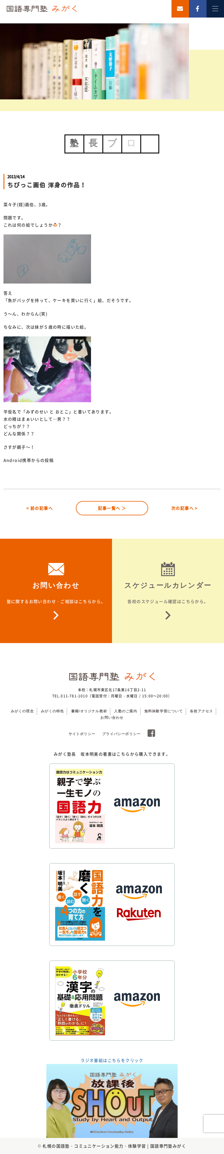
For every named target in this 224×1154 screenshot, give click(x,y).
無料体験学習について (163, 711)
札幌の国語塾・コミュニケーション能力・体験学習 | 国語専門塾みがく (114, 1146)
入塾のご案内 (125, 711)
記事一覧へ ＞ (112, 508)
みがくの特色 (52, 711)
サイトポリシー (82, 734)
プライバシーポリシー (121, 734)
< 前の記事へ (39, 508)
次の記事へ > (184, 508)
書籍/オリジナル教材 (89, 711)
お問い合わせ (111, 718)
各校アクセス (201, 711)
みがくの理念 (22, 711)
